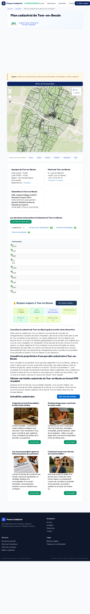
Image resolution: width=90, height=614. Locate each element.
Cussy (31, 157)
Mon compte (82, 3)
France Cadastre (20, 3)
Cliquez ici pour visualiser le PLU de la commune (28, 24)
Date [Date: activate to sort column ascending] (42, 242)
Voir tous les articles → (68, 418)
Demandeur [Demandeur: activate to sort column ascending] (56, 242)
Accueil (41, 3)
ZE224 (14, 249)
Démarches (51, 3)
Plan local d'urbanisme (9, 565)
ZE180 (14, 291)
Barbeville (67, 157)
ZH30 (14, 256)
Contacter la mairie (55, 180)
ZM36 (14, 263)
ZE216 (14, 284)
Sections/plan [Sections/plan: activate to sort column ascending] (17, 242)
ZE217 (14, 305)
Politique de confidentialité (56, 565)
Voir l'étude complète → (66, 324)
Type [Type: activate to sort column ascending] (27, 242)
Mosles (47, 157)
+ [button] (10, 89)
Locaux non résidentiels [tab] (41, 227)
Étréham (56, 157)
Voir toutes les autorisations (21, 221)
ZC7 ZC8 (13, 270)
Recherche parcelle (9, 562)
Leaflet (80, 151)
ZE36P (14, 277)
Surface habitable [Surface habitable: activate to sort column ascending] (71, 242)
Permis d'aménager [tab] (66, 227)
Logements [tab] (18, 227)
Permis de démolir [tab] (21, 232)
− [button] (10, 92)
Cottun (39, 157)
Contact (72, 3)
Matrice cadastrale (8, 571)
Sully (75, 157)
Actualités (62, 3)
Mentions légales (53, 562)
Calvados (18, 9)
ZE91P (14, 298)
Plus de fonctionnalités (44, 84)
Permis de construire (9, 568)
